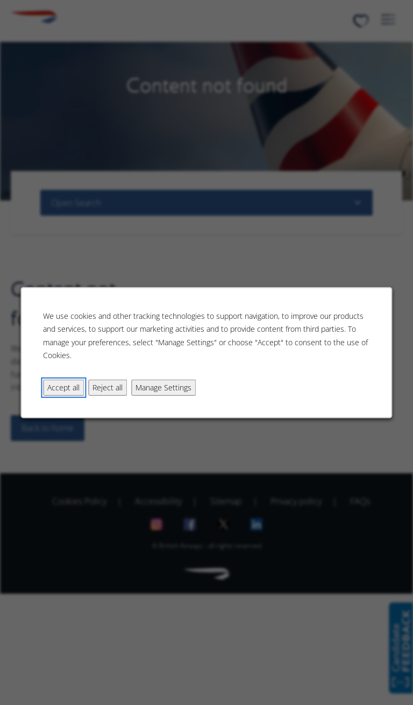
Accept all (63, 387)
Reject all (107, 387)
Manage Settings (163, 387)
